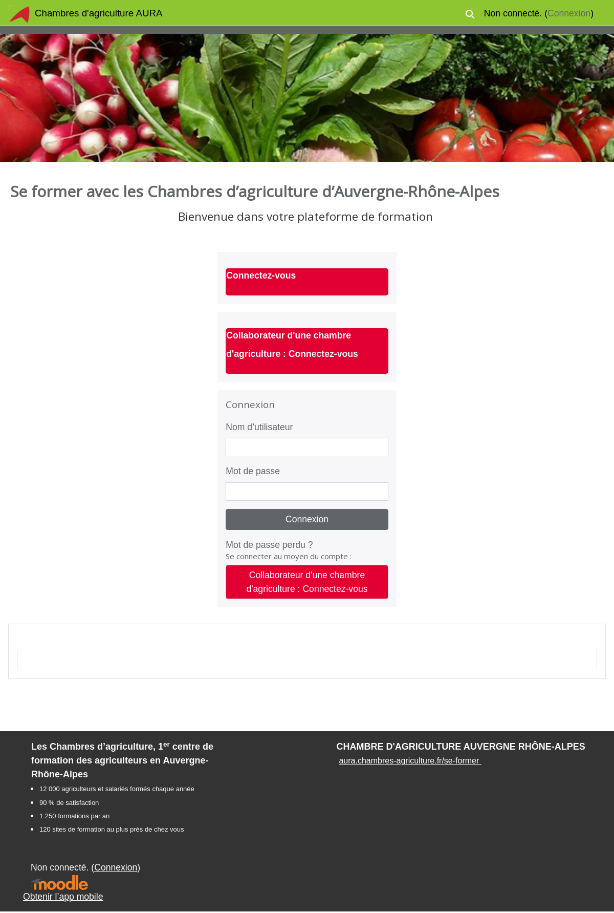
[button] (470, 14)
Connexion (568, 13)
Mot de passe (253, 471)
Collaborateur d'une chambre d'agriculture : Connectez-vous (306, 581)
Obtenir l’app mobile (63, 896)
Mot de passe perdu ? (269, 545)
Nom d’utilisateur (259, 427)
